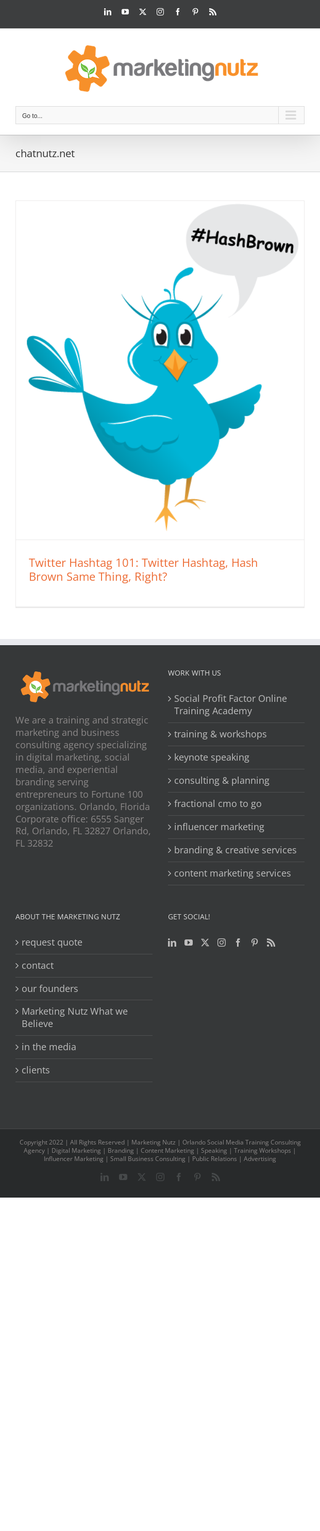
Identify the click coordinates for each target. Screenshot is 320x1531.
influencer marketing (219, 827)
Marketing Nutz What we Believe (75, 1017)
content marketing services (232, 873)
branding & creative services (235, 850)
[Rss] (271, 942)
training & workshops (220, 734)
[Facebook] (238, 942)
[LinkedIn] (172, 942)
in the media (49, 1047)
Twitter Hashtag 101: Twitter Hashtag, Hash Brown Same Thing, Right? (143, 569)
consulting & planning (222, 780)
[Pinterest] (254, 942)
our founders (50, 989)
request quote (52, 942)
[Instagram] (221, 942)
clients (36, 1070)
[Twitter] (205, 942)
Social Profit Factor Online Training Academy (230, 705)
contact (38, 965)
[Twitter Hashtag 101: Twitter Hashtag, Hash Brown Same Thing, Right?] (160, 370)
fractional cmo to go (218, 804)
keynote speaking (211, 757)
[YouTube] (188, 942)
